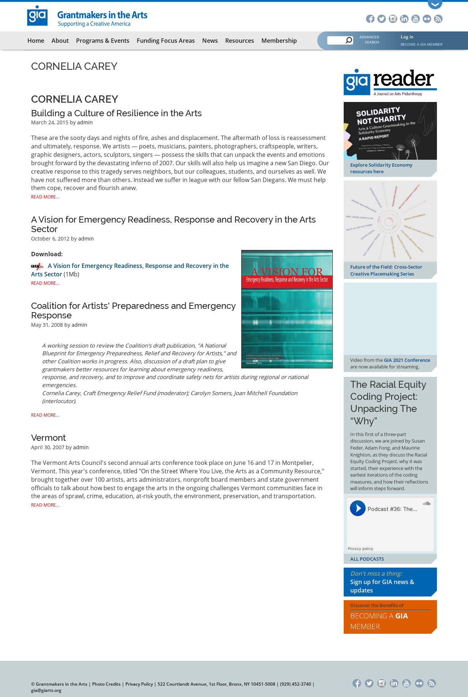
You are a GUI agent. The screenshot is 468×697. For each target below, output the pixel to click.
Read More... (45, 197)
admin (85, 122)
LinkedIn (404, 18)
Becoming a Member (379, 621)
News (210, 41)
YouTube (415, 18)
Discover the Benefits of (390, 617)
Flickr (427, 18)
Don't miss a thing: (390, 582)
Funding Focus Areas (166, 41)
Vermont (48, 437)
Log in (407, 37)
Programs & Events (102, 41)
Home (35, 41)
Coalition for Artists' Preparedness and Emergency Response (133, 310)
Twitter (381, 18)
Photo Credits (106, 684)
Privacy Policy (139, 684)
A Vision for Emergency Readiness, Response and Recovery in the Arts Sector (173, 224)
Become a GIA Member (421, 44)
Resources (239, 41)
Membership (279, 41)
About (60, 41)
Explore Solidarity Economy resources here (381, 168)
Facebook (370, 18)
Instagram (393, 18)
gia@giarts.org (46, 690)
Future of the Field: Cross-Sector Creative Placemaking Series (386, 270)
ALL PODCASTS (367, 559)
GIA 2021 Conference (407, 360)
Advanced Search (369, 39)
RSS (438, 18)
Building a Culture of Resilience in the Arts (116, 113)
